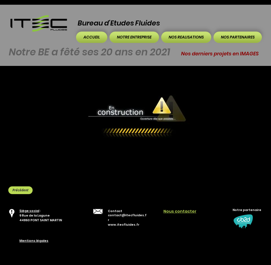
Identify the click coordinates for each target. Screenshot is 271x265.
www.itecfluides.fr (123, 224)
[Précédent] (20, 190)
